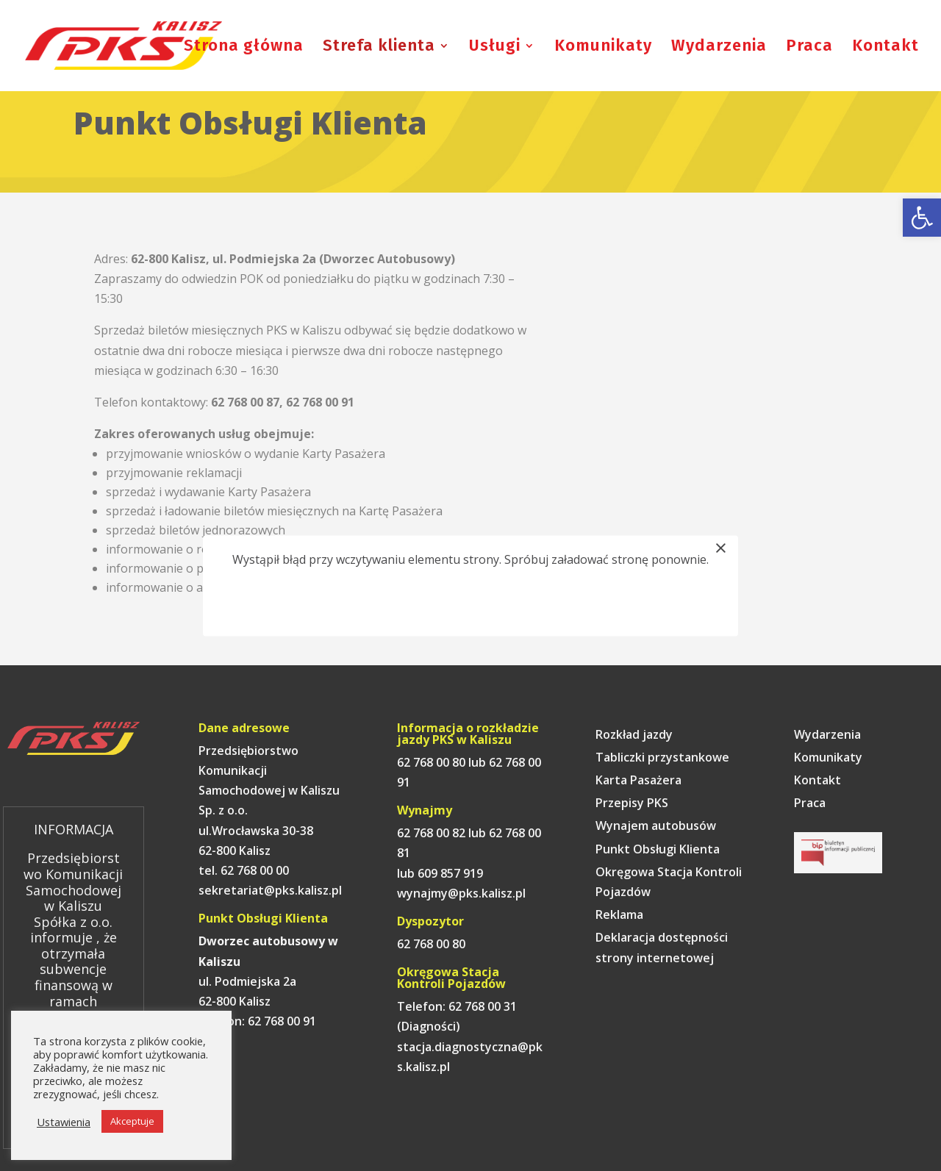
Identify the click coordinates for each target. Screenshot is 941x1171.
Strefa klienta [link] (379, 47)
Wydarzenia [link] (719, 47)
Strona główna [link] (244, 47)
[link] (922, 217)
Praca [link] (809, 47)
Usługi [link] (494, 47)
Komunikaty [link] (603, 47)
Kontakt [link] (885, 47)
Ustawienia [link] (63, 1121)
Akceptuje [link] (132, 1121)
